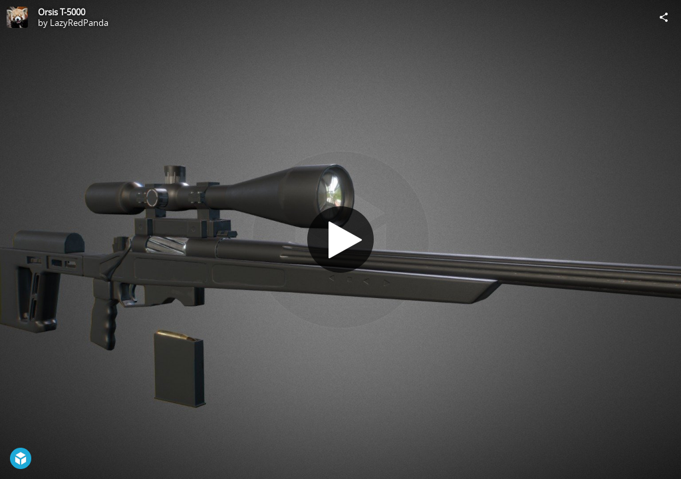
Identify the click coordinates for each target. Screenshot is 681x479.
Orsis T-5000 (61, 12)
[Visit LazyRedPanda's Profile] (17, 17)
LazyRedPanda (79, 23)
